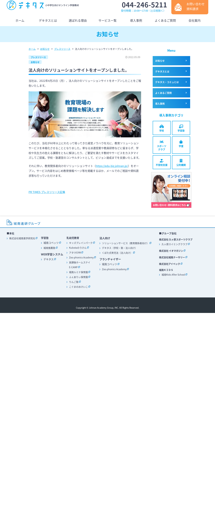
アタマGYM (75, 252)
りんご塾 (73, 281)
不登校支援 (161, 162)
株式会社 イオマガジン (171, 250)
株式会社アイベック (169, 263)
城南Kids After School (173, 274)
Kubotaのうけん (78, 247)
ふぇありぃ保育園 (78, 277)
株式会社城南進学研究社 (22, 238)
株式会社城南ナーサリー (172, 257)
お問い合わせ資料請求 (195, 6)
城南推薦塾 (49, 247)
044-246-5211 (144, 4)
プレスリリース (38, 57)
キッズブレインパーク (81, 242)
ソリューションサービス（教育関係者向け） (125, 243)
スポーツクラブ (161, 145)
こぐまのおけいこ (78, 286)
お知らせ (35, 62)
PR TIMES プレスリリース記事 (47, 192)
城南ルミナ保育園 (78, 272)
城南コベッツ (51, 243)
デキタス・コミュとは (167, 82)
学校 (161, 128)
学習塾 (181, 128)
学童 (181, 144)
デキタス (49, 259)
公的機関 (181, 162)
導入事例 (160, 103)
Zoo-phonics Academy (81, 257)
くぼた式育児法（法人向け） (117, 252)
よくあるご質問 (163, 92)
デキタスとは (162, 71)
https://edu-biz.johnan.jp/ (112, 166)
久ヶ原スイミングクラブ (174, 244)
